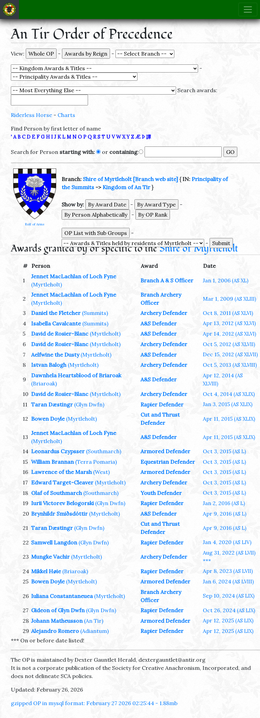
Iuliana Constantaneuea (62, 596)
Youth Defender (161, 493)
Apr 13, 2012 (229, 323)
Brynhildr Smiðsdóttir (59, 513)
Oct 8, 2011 (228, 313)
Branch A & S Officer (166, 280)
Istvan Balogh (48, 364)
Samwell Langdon (54, 542)
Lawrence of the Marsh (61, 471)
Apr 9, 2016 (224, 513)
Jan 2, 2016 (224, 503)
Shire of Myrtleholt (107, 179)
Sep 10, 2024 (229, 595)
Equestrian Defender (167, 461)
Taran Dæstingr (52, 404)
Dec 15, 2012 (230, 354)
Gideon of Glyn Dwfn (58, 610)
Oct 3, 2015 (224, 451)
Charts (66, 115)
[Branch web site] (155, 179)
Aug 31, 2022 (229, 552)
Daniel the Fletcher (56, 313)
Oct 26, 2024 (229, 610)
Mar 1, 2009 (229, 298)
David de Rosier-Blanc (59, 333)
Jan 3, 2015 (228, 404)
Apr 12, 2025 (228, 620)
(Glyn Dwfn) (89, 404)
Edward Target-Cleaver (62, 482)
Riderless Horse (31, 115)
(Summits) (95, 313)
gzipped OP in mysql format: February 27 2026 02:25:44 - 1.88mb (94, 703)
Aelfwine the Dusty (55, 354)
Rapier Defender (161, 404)
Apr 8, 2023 (228, 570)
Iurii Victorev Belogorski (62, 503)
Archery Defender (163, 313)
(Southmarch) (103, 451)
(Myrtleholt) (46, 284)
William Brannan (52, 461)
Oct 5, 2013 (230, 364)
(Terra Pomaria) (96, 461)
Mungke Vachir (50, 556)
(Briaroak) (44, 383)
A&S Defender (158, 323)
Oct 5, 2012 (229, 344)
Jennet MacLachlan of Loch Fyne (73, 276)
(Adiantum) (94, 630)
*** (207, 560)
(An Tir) (93, 620)
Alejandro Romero (55, 630)
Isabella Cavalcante (56, 323)
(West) (101, 471)
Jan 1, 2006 (225, 280)
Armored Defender (165, 451)
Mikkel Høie (46, 571)
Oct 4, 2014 (229, 394)
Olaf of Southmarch (56, 493)
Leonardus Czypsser (58, 451)
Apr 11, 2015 (229, 418)
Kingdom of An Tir (126, 187)
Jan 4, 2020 (227, 542)
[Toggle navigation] (247, 9)
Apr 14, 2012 (229, 333)
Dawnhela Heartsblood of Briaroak (76, 375)
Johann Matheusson (57, 620)
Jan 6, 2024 (228, 581)
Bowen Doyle (48, 418)
